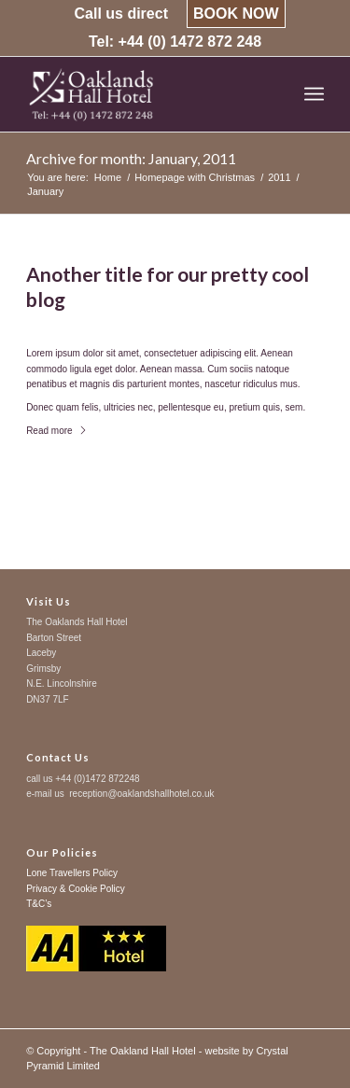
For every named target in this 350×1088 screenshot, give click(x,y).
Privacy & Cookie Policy (75, 889)
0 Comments (117, 322)
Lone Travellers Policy (72, 873)
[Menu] (314, 94)
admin (210, 322)
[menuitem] (120, 14)
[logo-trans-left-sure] (145, 94)
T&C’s (38, 904)
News (168, 322)
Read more (56, 430)
